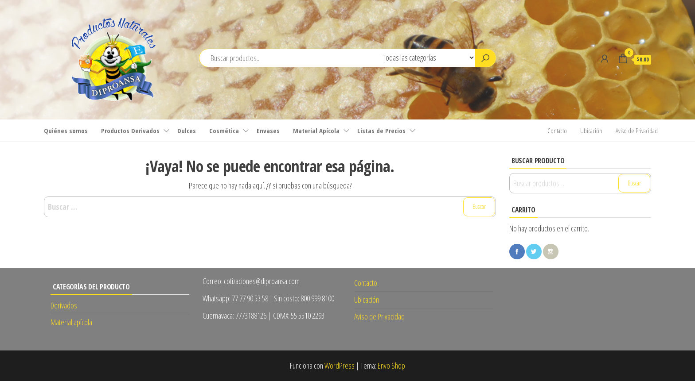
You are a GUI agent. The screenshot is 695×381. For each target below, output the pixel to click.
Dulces (186, 130)
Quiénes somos (66, 130)
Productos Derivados (130, 130)
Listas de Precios (381, 130)
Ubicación (591, 130)
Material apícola (71, 322)
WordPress (339, 365)
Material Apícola (316, 130)
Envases (268, 130)
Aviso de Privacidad (637, 130)
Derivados (64, 305)
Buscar (634, 183)
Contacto (557, 130)
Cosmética (224, 130)
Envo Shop (391, 365)
